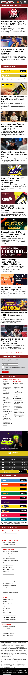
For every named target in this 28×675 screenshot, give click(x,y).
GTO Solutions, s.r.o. (7, 674)
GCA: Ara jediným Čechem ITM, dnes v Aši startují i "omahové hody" (12, 126)
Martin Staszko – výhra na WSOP (9, 617)
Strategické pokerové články (8, 573)
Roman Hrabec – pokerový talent (9, 615)
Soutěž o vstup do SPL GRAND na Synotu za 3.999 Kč (12, 208)
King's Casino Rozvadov (7, 603)
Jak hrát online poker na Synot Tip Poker (11, 590)
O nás (2, 670)
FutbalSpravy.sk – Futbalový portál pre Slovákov (18, 407)
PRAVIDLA (12, 5)
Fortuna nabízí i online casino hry (9, 633)
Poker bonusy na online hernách (9, 585)
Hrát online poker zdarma (8, 583)
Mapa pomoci (15, 665)
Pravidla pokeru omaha (7, 567)
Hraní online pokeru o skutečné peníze (10, 587)
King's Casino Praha (7, 606)
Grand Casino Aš (6, 608)
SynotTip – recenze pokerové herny (10, 532)
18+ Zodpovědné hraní (22, 672)
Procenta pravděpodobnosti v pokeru (10, 556)
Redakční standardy (14, 670)
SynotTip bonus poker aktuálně (9, 542)
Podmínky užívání (22, 670)
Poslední (21, 352)
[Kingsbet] (11, 449)
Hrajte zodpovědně (4, 653)
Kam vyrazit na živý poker (8, 599)
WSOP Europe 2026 (7, 612)
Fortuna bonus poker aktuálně (9, 544)
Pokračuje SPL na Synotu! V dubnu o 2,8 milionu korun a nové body (13, 24)
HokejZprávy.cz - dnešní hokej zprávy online (7, 399)
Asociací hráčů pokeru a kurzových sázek (18, 650)
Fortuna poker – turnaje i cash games (10, 592)
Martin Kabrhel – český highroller (9, 619)
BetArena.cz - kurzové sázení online (6, 383)
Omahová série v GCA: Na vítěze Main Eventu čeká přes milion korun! (13, 234)
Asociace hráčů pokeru (7, 631)
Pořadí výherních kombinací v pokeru (10, 553)
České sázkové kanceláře (8, 635)
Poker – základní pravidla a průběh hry (10, 551)
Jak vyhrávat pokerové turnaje (9, 558)
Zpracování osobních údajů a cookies (8, 672)
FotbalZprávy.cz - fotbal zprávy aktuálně (6, 394)
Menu (25, 2)
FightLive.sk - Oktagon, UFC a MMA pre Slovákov (7, 418)
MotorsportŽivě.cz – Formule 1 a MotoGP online (7, 408)
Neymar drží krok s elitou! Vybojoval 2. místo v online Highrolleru (12, 341)
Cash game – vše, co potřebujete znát (10, 560)
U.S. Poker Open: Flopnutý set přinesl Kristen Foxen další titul (12, 51)
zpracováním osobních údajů (15, 367)
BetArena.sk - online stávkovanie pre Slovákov (7, 413)
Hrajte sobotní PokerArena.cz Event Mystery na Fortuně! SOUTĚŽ (14, 99)
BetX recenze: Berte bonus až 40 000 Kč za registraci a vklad (14, 315)
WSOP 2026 (5, 610)
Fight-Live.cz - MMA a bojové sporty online (7, 388)
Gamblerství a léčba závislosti (9, 626)
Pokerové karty (6, 601)
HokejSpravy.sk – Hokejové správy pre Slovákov (7, 423)
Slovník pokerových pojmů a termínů (10, 562)
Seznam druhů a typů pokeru (8, 569)
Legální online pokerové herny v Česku (10, 581)
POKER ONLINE (5, 5)
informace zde (3, 659)
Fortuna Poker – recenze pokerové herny (11, 535)
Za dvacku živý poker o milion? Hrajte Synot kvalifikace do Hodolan (11, 262)
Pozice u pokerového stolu (8, 565)
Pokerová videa (6, 571)
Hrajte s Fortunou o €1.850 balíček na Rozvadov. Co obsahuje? (12, 180)
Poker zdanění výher (7, 628)
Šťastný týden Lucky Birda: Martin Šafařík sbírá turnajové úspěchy (14, 154)
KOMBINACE (18, 5)
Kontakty (6, 670)
